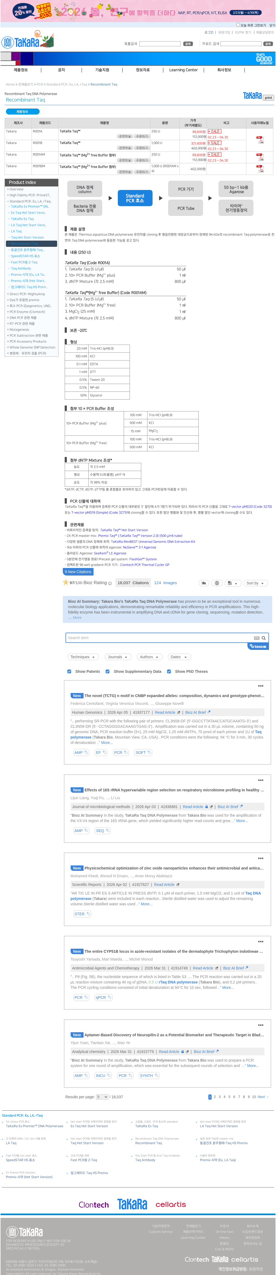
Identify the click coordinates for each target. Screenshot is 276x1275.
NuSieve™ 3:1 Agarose (139, 547)
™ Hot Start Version (124, 530)
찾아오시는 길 (252, 1243)
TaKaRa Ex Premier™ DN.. (30, 206)
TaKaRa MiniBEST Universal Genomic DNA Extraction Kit (153, 541)
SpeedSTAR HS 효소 (25, 256)
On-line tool (224, 1232)
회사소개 (252, 1226)
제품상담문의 (265, 32)
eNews (224, 1237)
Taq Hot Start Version (27, 237)
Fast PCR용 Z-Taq (24, 262)
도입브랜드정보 (252, 1232)
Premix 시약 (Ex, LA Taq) (218, 1160)
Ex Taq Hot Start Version (89, 1126)
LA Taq (16, 231)
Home (10, 84)
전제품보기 (25, 84)
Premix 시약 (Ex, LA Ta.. (28, 274)
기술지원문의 (161, 1226)
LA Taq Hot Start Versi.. (29, 225)
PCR (40, 84)
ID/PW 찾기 (243, 32)
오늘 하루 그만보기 (254, 25)
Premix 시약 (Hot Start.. (28, 281)
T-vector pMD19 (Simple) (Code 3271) (99, 512)
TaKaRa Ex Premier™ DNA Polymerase (34, 1126)
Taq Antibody (21, 268)
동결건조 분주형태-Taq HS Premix (224, 1143)
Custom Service (161, 1232)
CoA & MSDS (224, 1249)
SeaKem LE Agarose (110, 553)
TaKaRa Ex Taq (22, 219)
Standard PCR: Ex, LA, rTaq (67, 84)
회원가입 (224, 32)
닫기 (272, 25)
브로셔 (224, 1226)
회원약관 (256, 1269)
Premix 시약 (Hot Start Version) (29, 1177)
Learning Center (193, 1237)
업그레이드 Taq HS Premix (89, 1173)
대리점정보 (252, 1237)
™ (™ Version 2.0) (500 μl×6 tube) (140, 536)
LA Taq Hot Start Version (219, 1126)
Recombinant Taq (24, 243)
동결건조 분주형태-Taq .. (28, 250)
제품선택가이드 (193, 1232)
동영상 (224, 1243)
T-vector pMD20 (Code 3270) (250, 506)
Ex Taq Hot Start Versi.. (28, 212)
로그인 (209, 32)
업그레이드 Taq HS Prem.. (29, 287)
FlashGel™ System (143, 559)
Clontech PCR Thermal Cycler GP (144, 565)
